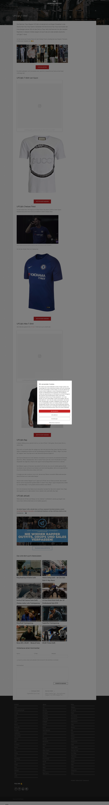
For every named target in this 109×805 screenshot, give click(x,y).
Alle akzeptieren (54, 411)
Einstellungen (54, 418)
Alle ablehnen (54, 415)
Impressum (57, 422)
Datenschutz (51, 422)
